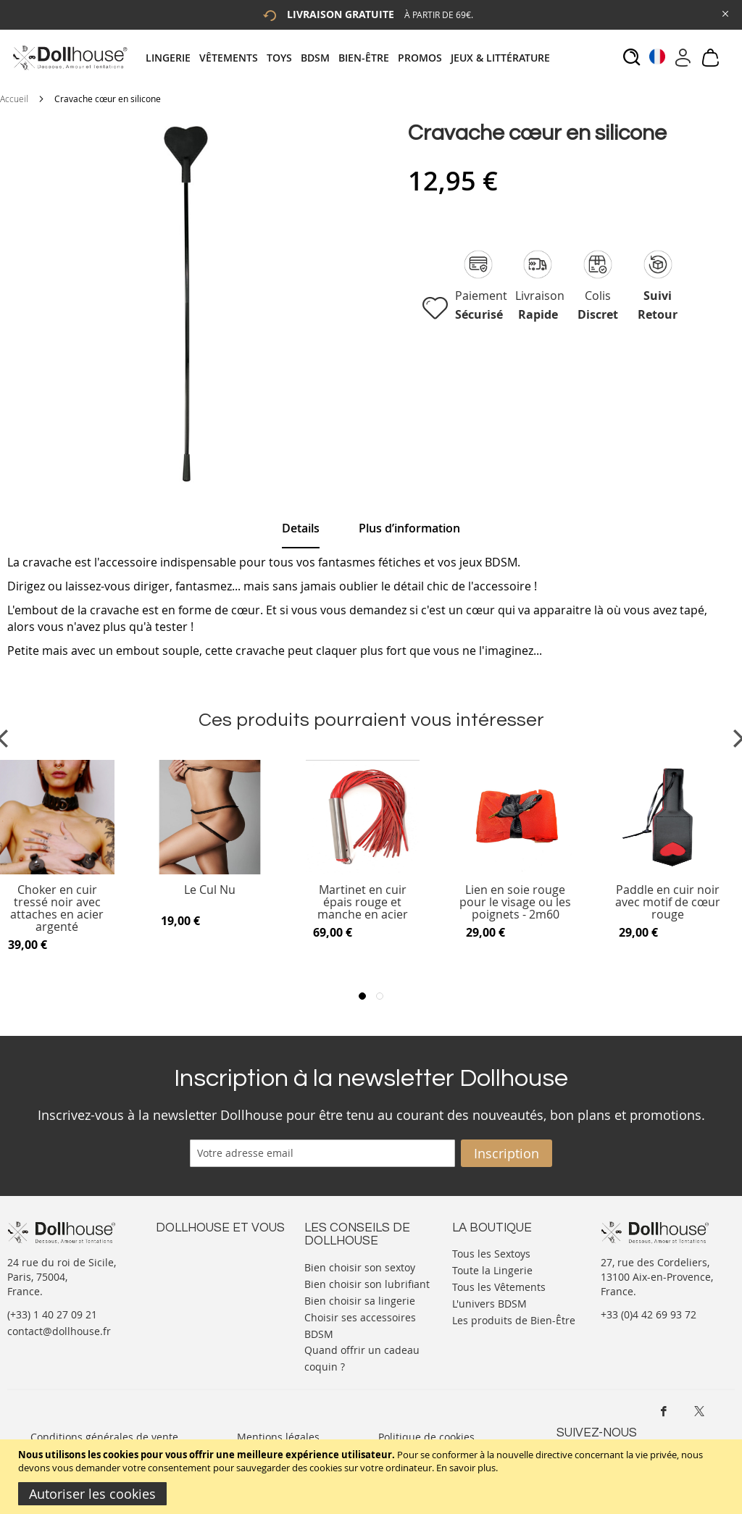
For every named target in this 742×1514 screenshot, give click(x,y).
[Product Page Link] (210, 871)
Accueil (14, 98)
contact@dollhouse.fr (59, 1331)
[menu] (352, 58)
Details (301, 528)
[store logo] (69, 57)
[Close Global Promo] (724, 12)
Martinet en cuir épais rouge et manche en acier (362, 902)
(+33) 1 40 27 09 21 (52, 1314)
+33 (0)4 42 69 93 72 (648, 1314)
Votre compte (188, 1266)
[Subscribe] (506, 1153)
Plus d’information (409, 528)
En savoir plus (466, 1467)
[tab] (352, 58)
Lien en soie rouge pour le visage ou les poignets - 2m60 (515, 902)
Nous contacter (193, 1252)
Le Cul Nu (209, 891)
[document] (373, 1476)
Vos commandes (195, 1295)
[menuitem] (172, 58)
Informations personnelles (220, 1281)
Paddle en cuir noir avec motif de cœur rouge (667, 902)
